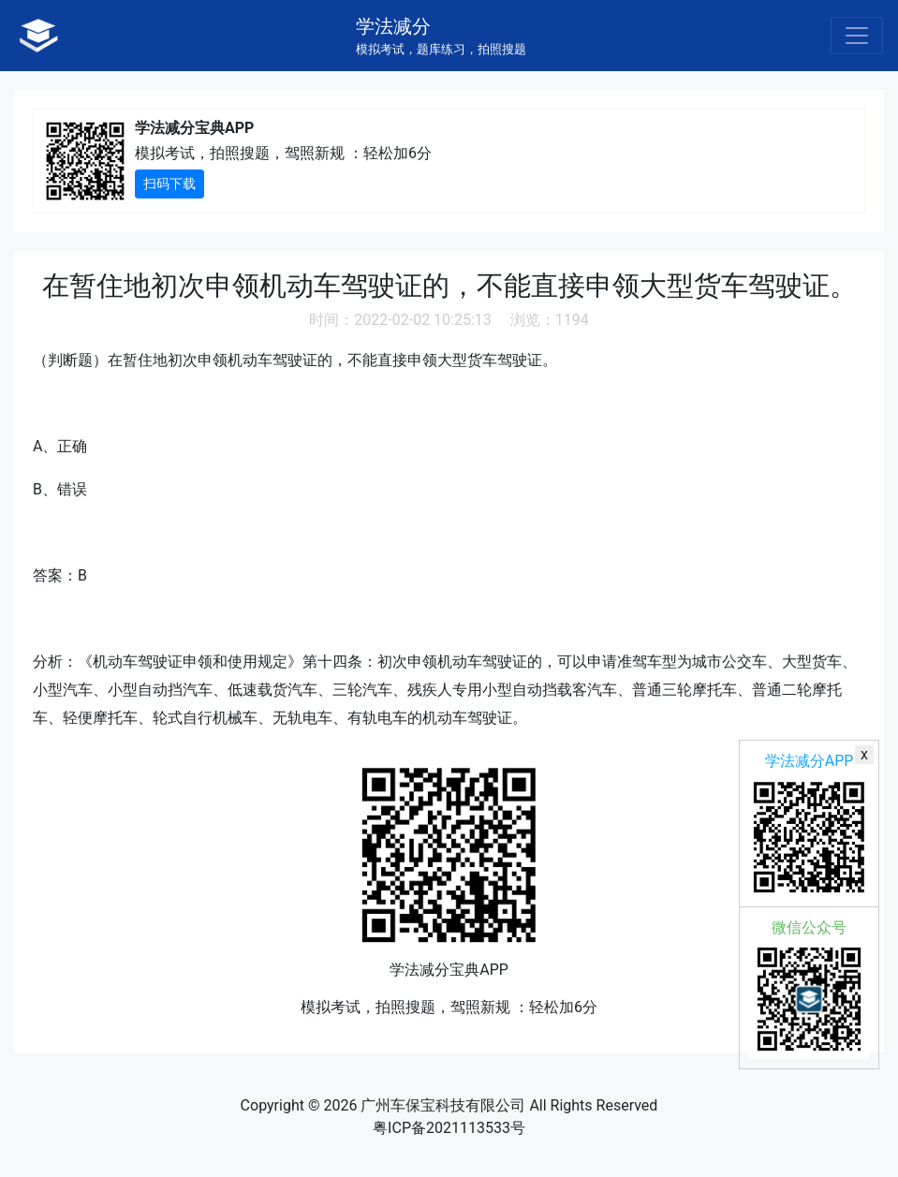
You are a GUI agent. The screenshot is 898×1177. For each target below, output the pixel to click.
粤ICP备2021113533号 (449, 1128)
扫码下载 (169, 183)
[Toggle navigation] (857, 35)
